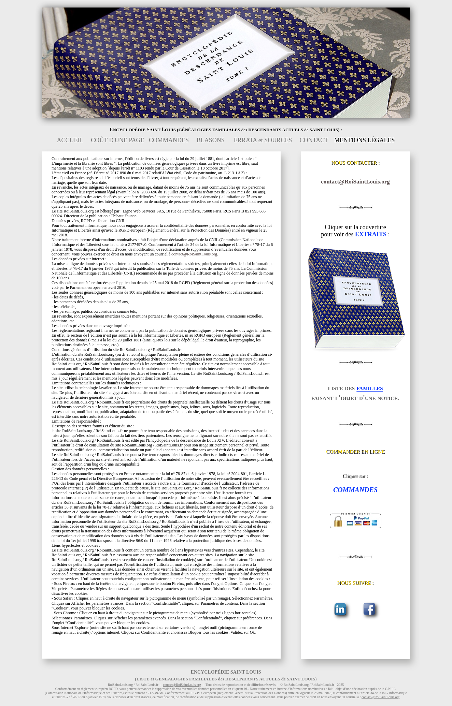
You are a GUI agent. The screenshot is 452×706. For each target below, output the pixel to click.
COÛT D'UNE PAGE (117, 140)
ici (245, 689)
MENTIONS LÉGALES (364, 140)
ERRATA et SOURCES (263, 140)
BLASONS (211, 140)
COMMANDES (169, 140)
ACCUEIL (70, 140)
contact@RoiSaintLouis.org (355, 181)
